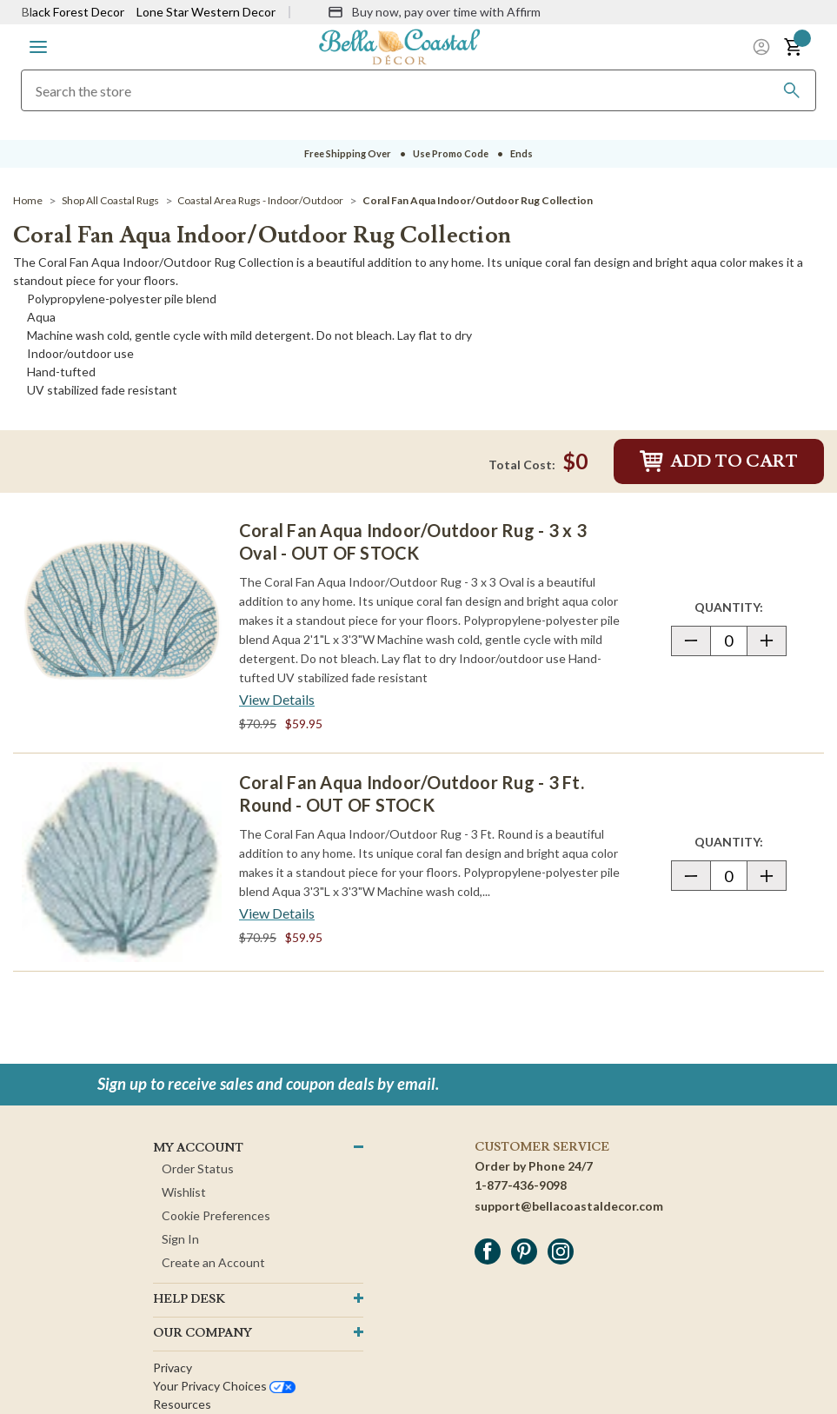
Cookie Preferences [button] (216, 1215)
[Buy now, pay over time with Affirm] (434, 12)
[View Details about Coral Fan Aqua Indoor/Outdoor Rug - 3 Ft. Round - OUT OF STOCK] (277, 913)
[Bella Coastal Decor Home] (399, 45)
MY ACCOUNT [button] (198, 1148)
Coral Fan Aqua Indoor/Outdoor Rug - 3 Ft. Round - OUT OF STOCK (411, 793)
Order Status (198, 1168)
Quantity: (740, 606)
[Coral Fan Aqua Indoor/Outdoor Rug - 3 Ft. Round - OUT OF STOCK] (122, 862)
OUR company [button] (202, 1333)
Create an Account (213, 1262)
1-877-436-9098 (521, 1185)
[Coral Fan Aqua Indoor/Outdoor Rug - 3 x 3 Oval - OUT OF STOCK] (122, 610)
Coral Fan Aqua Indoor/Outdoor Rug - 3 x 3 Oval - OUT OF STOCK (413, 541)
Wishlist (184, 1192)
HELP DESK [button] (189, 1299)
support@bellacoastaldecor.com (569, 1205)
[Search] (791, 90)
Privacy (172, 1367)
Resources (182, 1404)
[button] (38, 47)
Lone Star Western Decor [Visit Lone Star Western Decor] (206, 11)
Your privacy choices (224, 1385)
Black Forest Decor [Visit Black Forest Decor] (73, 11)
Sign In (180, 1238)
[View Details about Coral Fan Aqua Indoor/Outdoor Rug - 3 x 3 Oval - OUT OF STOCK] (277, 699)
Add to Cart (719, 461)
